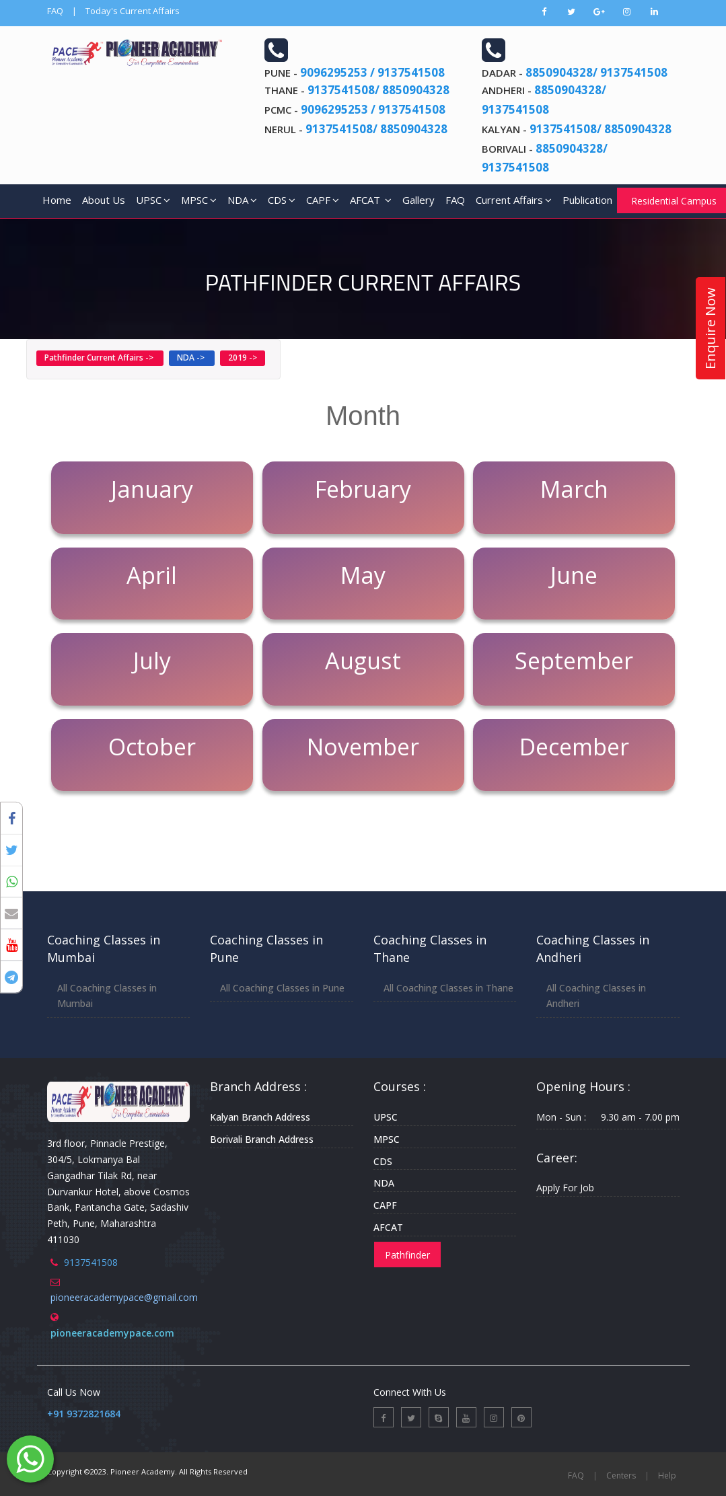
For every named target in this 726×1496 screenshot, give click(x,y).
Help (667, 1475)
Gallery (418, 200)
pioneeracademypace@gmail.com (124, 1297)
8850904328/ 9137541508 (596, 72)
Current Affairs (514, 200)
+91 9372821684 (83, 1413)
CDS (281, 200)
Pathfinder (407, 1254)
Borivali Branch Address (262, 1139)
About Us (103, 200)
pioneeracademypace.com (112, 1332)
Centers (621, 1475)
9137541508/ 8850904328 (378, 90)
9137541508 (91, 1262)
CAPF (322, 200)
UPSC (153, 200)
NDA (242, 200)
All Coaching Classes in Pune (282, 987)
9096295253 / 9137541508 (372, 72)
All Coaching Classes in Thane (448, 987)
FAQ (55, 11)
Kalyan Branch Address (260, 1117)
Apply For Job (565, 1187)
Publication (587, 200)
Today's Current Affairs (132, 11)
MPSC (199, 200)
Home (56, 200)
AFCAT (371, 200)
